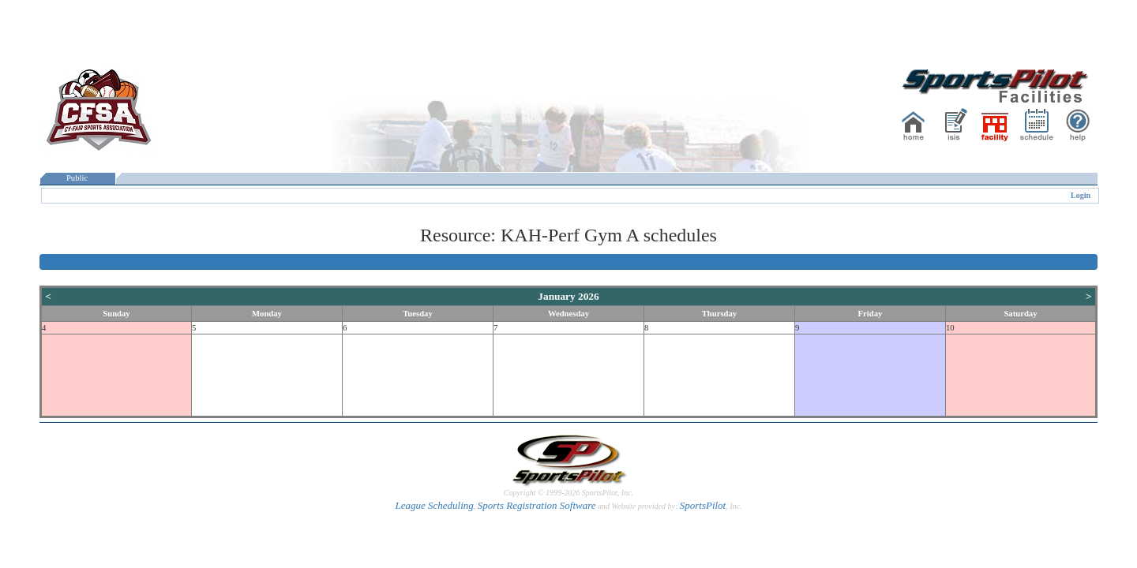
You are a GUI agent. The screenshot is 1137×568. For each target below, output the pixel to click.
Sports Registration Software (537, 505)
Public (77, 178)
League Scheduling (434, 505)
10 (950, 327)
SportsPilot (703, 505)
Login (1080, 195)
